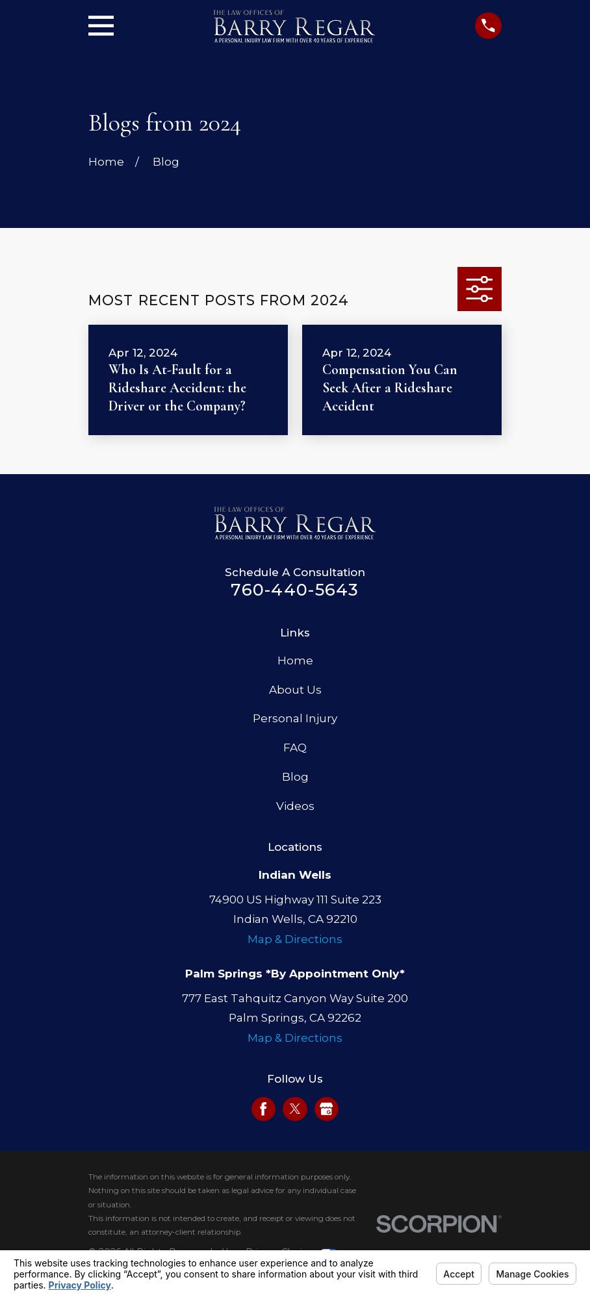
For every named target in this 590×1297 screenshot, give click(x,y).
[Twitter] (295, 1108)
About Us (295, 689)
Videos (295, 806)
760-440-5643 (295, 589)
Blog (295, 776)
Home (295, 660)
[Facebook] (263, 1108)
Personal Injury (295, 718)
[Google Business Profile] (326, 1108)
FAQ (295, 747)
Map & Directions (295, 939)
